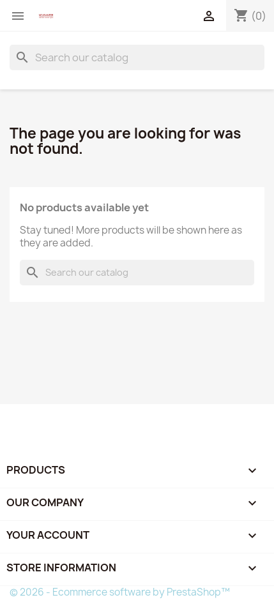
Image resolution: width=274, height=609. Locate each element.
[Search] (137, 57)
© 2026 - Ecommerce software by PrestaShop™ (120, 592)
